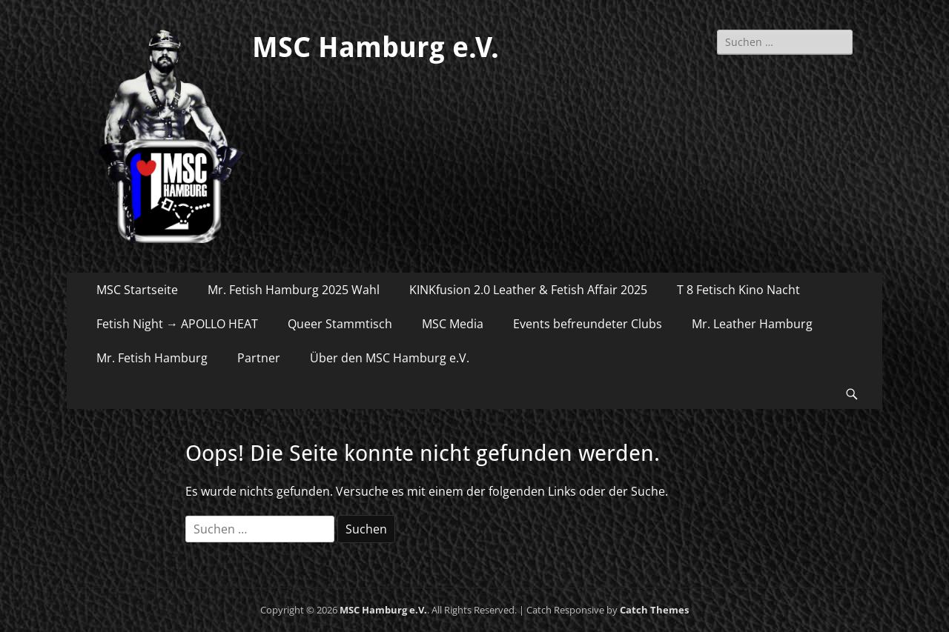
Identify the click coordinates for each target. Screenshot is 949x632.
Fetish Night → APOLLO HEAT (177, 324)
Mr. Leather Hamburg (752, 324)
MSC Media (452, 324)
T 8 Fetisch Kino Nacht (738, 290)
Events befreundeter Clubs (587, 324)
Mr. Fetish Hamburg (152, 358)
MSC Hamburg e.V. (375, 47)
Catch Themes (654, 609)
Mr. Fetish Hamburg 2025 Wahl (294, 290)
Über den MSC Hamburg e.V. (389, 358)
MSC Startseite (137, 290)
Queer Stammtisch (340, 324)
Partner (258, 358)
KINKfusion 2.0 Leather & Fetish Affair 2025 (528, 290)
